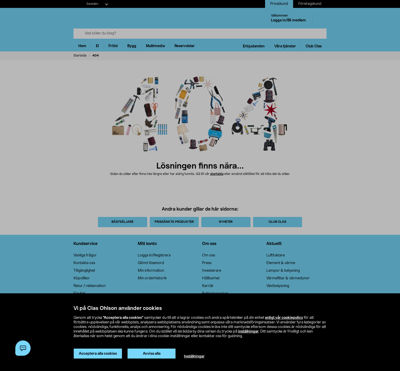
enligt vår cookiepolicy (284, 318)
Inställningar (194, 356)
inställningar (248, 331)
